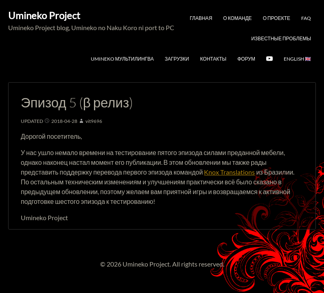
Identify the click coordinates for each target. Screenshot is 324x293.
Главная (201, 18)
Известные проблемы (281, 38)
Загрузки (177, 59)
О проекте (276, 18)
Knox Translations (229, 172)
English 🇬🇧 (297, 59)
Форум (246, 59)
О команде (237, 18)
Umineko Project (44, 15)
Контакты (213, 59)
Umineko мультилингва (122, 59)
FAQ (306, 18)
